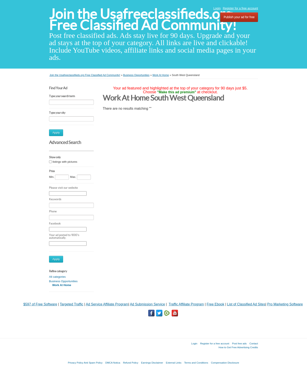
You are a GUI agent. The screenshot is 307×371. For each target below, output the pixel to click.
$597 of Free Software (40, 304)
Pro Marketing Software (285, 304)
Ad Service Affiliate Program (107, 304)
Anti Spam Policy (93, 362)
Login (217, 8)
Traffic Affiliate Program (186, 304)
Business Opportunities (63, 281)
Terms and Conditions (196, 362)
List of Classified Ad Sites (246, 304)
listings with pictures (65, 161)
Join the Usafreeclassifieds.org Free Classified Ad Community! (143, 19)
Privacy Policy (75, 362)
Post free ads (239, 343)
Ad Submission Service (147, 304)
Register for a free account (240, 8)
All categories (57, 276)
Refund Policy (130, 362)
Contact (253, 343)
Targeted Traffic (71, 304)
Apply (56, 132)
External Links (173, 362)
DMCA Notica (112, 362)
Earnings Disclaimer (152, 362)
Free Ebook (215, 304)
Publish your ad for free (239, 17)
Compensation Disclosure (225, 362)
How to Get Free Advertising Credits (238, 347)
